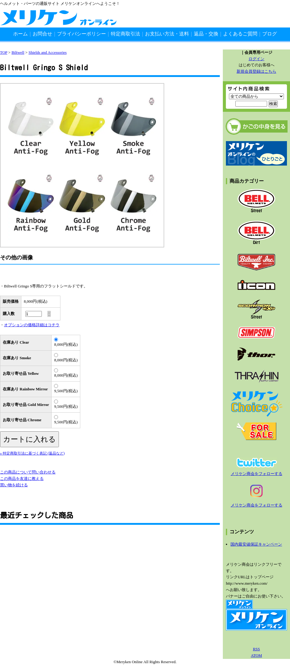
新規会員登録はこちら (256, 71)
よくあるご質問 (240, 33)
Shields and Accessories (47, 52)
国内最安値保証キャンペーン (256, 544)
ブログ (269, 33)
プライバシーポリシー (81, 33)
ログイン (256, 59)
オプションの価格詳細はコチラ (32, 325)
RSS (256, 649)
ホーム (20, 33)
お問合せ (42, 33)
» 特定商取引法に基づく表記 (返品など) (32, 453)
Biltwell (18, 52)
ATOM (256, 655)
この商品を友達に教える (22, 478)
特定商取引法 (125, 33)
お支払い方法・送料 (167, 33)
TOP (3, 52)
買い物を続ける (14, 485)
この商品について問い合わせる (28, 472)
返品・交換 (206, 33)
